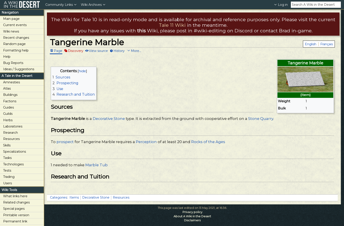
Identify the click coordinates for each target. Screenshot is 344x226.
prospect (65, 142)
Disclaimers (192, 220)
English (310, 44)
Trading (9, 177)
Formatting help (16, 50)
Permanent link (15, 221)
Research (10, 133)
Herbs (8, 120)
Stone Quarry (260, 118)
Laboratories (12, 126)
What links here (15, 196)
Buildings (10, 95)
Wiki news (11, 31)
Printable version (16, 215)
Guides (8, 107)
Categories (58, 197)
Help (6, 57)
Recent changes (16, 38)
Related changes (16, 202)
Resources (11, 139)
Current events (15, 25)
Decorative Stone (109, 118)
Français (326, 44)
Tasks (7, 158)
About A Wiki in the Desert (192, 216)
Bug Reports (13, 63)
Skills (6, 145)
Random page (14, 44)
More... (136, 51)
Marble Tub (96, 165)
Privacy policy (192, 212)
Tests (7, 170)
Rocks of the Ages (208, 142)
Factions (9, 101)
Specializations (14, 152)
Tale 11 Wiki (172, 25)
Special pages (14, 209)
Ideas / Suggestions (18, 69)
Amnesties (11, 82)
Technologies (13, 164)
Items (74, 197)
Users (7, 183)
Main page (11, 19)
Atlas (7, 88)
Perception (146, 142)
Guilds (8, 114)
